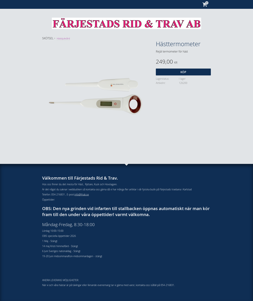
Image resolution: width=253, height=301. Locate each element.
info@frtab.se (81, 194)
